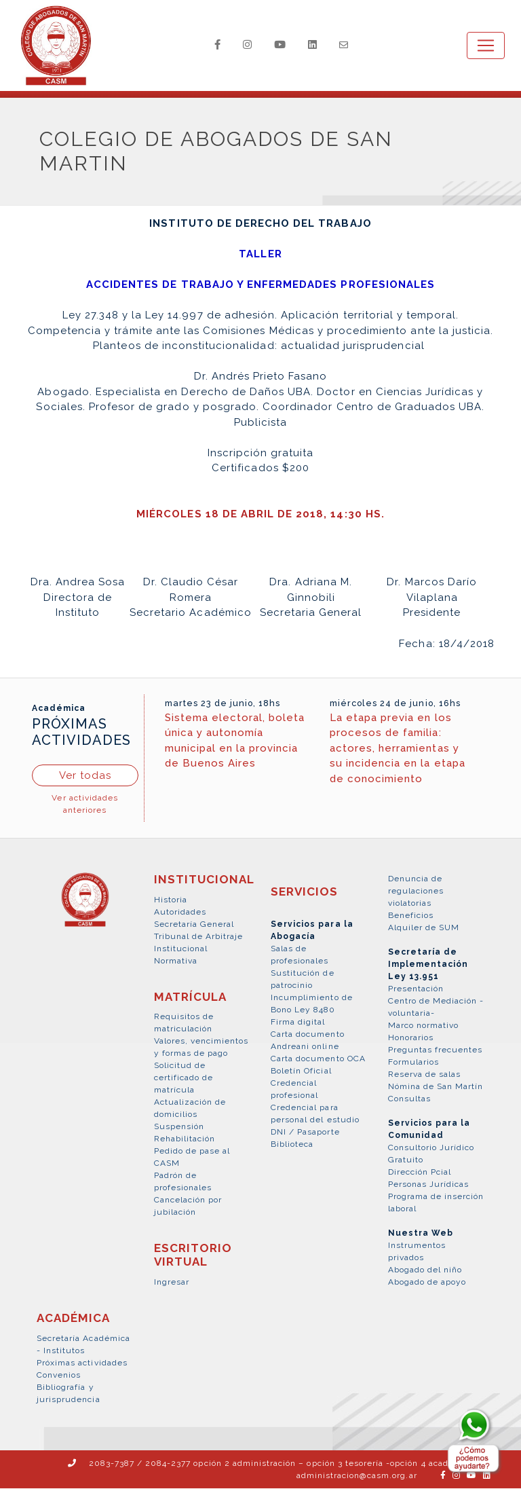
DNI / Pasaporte (305, 1132)
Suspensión (179, 1128)
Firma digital (298, 1022)
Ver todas (85, 777)
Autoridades (180, 912)
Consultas (409, 1100)
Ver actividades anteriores (85, 805)
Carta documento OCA (318, 1059)
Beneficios (410, 916)
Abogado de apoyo (427, 1283)
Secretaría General (194, 925)
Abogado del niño (425, 1271)
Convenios (59, 1375)
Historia (170, 900)
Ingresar (171, 1283)
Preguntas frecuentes (435, 1051)
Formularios (413, 1063)
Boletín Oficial (301, 1071)
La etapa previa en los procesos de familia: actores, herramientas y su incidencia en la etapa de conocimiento (397, 749)
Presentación (416, 990)
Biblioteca (292, 1145)
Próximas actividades (82, 1363)
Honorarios (410, 1039)
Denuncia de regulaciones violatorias (416, 892)
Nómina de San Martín (436, 1087)
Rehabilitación (185, 1140)
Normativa (175, 961)
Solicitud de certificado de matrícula (184, 1079)
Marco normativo (423, 1026)
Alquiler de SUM (424, 929)
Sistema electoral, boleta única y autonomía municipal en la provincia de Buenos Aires (235, 742)
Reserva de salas (424, 1075)
